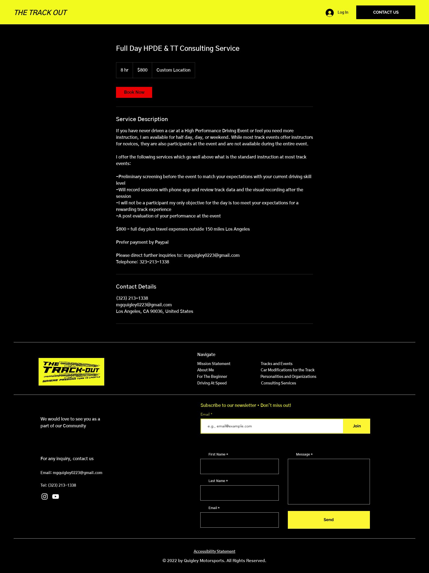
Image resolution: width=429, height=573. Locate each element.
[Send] (329, 520)
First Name (216, 454)
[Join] (357, 426)
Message (303, 454)
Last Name (216, 481)
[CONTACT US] (385, 12)
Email (206, 414)
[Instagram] (44, 496)
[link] (134, 92)
